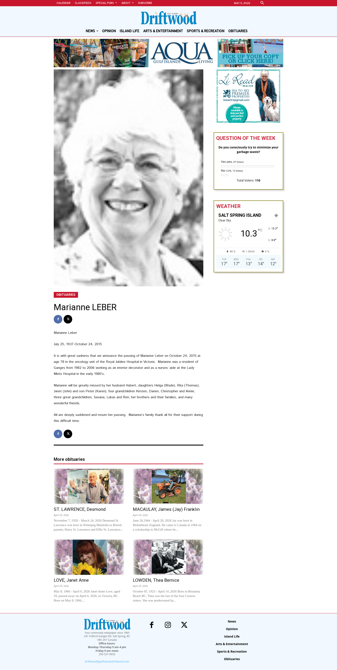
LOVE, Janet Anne (71, 580)
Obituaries (66, 295)
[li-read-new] (248, 122)
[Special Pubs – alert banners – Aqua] (168, 53)
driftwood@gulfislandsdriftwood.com (107, 661)
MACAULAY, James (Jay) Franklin (166, 509)
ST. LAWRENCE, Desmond (80, 509)
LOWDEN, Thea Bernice (156, 580)
